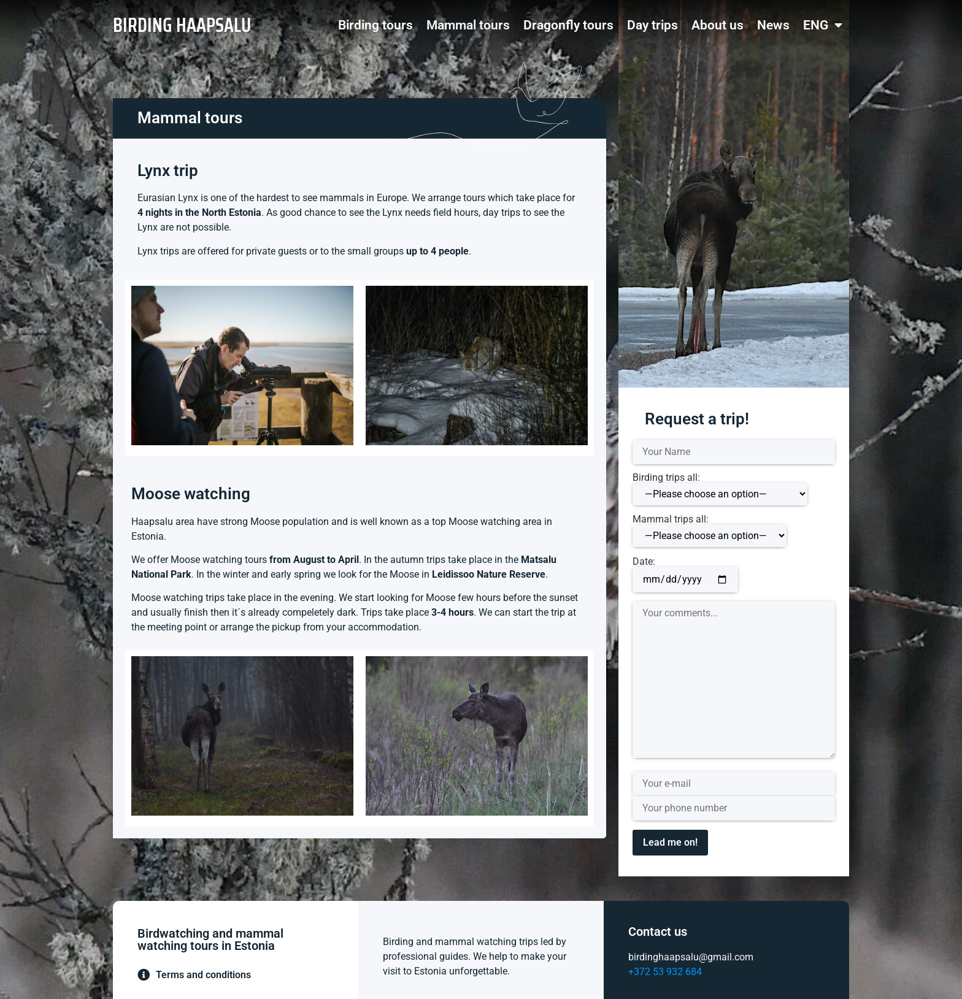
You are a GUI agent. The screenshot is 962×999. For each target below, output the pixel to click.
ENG (822, 25)
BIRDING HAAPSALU (182, 25)
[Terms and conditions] (143, 975)
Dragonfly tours (568, 25)
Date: (685, 571)
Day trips (652, 25)
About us (717, 25)
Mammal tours (468, 25)
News (773, 25)
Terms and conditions (203, 975)
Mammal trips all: (710, 531)
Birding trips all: (720, 489)
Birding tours (375, 25)
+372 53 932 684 (665, 972)
